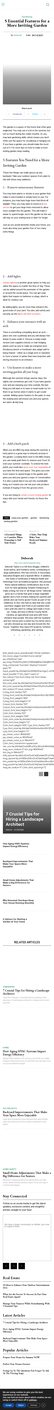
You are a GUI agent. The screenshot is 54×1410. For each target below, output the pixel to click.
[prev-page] (41, 774)
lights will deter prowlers (29, 314)
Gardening (27, 17)
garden (34, 518)
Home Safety (9, 1169)
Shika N (9, 830)
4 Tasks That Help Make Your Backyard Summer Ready (38, 538)
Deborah (18, 35)
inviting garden (11, 521)
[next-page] (46, 774)
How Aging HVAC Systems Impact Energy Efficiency (16, 845)
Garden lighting (10, 282)
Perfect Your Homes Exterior (16, 1364)
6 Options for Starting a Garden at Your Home (15, 920)
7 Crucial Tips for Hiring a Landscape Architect (24, 819)
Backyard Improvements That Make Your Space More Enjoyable (18, 864)
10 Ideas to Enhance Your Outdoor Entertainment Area (26, 1286)
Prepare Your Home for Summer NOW (21, 1357)
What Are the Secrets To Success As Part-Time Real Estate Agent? (25, 1295)
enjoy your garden (20, 518)
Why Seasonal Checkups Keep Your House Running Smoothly (18, 901)
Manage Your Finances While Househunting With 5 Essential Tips (26, 1305)
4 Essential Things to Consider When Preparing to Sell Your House (13, 538)
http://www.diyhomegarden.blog (27, 563)
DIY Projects (10, 1108)
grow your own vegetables (36, 467)
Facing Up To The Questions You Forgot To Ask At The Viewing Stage (26, 1372)
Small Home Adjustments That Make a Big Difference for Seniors (18, 883)
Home (6, 1048)
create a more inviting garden (34, 495)
